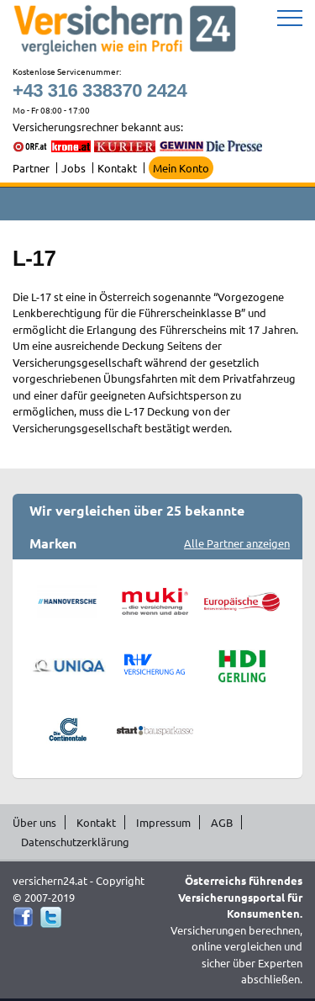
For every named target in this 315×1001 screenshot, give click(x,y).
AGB (222, 822)
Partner (31, 168)
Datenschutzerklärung (75, 841)
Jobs (73, 168)
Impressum (163, 822)
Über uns (34, 822)
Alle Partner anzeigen (237, 543)
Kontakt (117, 168)
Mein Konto (181, 168)
